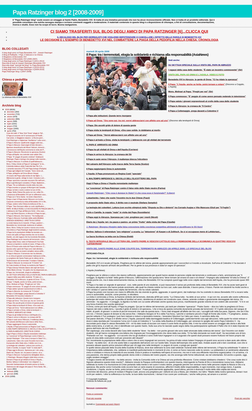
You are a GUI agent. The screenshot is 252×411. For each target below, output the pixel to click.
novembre (11, 114)
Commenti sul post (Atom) (108, 404)
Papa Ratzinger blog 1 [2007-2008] (16, 71)
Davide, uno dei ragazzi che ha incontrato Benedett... (26, 237)
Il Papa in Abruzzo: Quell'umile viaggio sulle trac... (25, 143)
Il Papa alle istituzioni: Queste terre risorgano (23, 298)
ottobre (10, 117)
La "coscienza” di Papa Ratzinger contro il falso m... (25, 336)
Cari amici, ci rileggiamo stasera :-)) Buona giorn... (25, 138)
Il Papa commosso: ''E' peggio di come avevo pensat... (26, 286)
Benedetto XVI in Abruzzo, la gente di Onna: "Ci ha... (26, 279)
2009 (7, 109)
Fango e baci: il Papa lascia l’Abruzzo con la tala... (25, 199)
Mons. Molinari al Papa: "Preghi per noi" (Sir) (23, 284)
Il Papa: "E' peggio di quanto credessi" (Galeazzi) (24, 157)
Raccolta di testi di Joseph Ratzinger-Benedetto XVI (23, 63)
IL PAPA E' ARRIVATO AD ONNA (18, 312)
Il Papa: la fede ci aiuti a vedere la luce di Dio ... (24, 190)
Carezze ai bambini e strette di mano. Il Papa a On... (26, 244)
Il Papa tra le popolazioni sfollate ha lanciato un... (24, 232)
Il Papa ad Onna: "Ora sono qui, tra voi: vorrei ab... (25, 301)
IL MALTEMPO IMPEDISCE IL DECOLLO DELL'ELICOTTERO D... (31, 329)
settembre (11, 119)
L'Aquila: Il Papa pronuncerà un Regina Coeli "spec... (26, 327)
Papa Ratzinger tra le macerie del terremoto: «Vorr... (26, 239)
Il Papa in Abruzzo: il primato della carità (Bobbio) (25, 218)
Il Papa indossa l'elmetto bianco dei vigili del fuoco (25, 268)
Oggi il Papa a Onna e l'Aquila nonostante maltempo (26, 334)
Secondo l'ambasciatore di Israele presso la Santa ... (26, 364)
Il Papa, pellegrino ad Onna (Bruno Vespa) (22, 173)
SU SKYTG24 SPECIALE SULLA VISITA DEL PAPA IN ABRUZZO (31, 275)
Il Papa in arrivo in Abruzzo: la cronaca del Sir (23, 317)
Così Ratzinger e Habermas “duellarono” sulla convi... (26, 140)
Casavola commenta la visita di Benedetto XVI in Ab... (26, 202)
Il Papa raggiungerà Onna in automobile (21, 324)
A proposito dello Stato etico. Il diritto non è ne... (24, 343)
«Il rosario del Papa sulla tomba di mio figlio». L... (25, 176)
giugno (10, 126)
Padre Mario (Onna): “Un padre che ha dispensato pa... (27, 270)
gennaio (10, 374)
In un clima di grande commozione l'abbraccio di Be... (26, 256)
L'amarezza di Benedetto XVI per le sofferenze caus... (26, 195)
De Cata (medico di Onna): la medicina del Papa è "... (26, 265)
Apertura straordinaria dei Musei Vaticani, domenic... (26, 147)
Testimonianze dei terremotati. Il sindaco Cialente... (25, 261)
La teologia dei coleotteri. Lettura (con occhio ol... (25, 345)
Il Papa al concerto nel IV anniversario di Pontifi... (25, 136)
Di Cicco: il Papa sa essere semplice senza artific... (25, 251)
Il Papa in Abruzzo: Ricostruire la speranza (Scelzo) (25, 152)
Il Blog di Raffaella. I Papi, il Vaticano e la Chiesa (22, 55)
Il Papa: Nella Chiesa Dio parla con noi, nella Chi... (25, 192)
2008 (7, 376)
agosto (10, 121)
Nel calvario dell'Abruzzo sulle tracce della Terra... (25, 322)
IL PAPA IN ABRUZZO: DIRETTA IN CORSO (23, 331)
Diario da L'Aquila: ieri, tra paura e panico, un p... (24, 353)
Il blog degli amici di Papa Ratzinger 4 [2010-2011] (23, 67)
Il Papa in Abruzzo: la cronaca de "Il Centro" (22, 291)
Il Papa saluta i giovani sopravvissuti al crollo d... (24, 289)
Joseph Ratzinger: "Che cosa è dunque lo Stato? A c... (26, 338)
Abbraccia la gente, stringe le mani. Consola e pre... (25, 178)
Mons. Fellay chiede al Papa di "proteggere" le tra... (25, 164)
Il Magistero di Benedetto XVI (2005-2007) (19, 59)
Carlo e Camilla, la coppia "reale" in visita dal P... (24, 348)
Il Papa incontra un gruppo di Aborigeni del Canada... (26, 187)
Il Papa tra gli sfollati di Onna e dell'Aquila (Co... (24, 315)
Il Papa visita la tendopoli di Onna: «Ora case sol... (25, 305)
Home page (168, 398)
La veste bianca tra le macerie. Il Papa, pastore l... (25, 223)
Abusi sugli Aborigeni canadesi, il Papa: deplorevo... (25, 183)
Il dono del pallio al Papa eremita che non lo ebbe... (25, 235)
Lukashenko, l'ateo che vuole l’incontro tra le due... (25, 341)
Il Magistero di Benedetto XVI (14, 57)
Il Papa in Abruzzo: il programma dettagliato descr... (25, 355)
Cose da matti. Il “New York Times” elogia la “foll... (25, 133)
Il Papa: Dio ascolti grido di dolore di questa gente (25, 303)
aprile (9, 131)
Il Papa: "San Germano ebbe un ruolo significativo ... (26, 206)
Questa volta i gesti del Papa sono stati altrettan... (25, 249)
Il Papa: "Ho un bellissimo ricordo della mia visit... (25, 185)
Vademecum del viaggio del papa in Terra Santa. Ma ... (27, 367)
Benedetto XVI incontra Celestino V (19, 296)
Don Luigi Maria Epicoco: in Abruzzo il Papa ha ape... (26, 213)
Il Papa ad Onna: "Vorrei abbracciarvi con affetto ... (25, 308)
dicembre (11, 112)
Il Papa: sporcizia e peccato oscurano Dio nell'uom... (26, 180)
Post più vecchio (242, 398)
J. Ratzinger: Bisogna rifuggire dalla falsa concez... (25, 357)
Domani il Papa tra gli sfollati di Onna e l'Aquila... (24, 360)
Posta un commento (94, 394)
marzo (10, 369)
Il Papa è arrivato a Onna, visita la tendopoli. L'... (24, 310)
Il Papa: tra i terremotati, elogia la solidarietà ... (23, 272)
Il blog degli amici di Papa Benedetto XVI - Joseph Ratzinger (27, 53)
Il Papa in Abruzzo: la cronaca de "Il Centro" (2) (24, 263)
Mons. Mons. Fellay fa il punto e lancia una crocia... (25, 228)
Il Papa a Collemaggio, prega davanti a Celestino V (25, 294)
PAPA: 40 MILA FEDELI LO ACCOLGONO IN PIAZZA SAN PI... (30, 209)
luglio (9, 124)
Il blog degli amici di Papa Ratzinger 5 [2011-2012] (23, 61)
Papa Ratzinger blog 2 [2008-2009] (58, 12)
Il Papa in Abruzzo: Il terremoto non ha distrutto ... (25, 253)
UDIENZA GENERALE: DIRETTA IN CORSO (23, 220)
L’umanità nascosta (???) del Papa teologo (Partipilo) (26, 169)
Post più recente (93, 398)
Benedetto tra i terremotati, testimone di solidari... (24, 225)
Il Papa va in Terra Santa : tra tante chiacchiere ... (25, 197)
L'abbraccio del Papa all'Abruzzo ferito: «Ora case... (25, 211)
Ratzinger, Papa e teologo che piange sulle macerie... (26, 159)
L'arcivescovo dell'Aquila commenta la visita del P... (25, 150)
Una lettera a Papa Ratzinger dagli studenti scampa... (26, 230)
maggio (10, 128)
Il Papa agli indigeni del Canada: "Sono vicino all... (25, 171)
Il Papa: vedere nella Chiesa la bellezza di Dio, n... (25, 204)
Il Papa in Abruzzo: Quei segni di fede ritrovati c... (25, 145)
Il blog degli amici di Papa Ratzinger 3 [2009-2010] (23, 69)
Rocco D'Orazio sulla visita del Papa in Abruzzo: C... (26, 246)
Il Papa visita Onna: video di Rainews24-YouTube (25, 242)
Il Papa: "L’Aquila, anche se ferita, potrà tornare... (24, 282)
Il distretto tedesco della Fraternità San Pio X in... (24, 166)
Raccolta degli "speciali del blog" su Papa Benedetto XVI (25, 65)
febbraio (10, 371)
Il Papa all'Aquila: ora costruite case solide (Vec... (25, 154)
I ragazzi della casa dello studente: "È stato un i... (25, 277)
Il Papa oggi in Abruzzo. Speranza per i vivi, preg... (25, 350)
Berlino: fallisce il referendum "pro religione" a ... (24, 362)
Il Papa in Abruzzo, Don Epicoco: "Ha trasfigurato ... (25, 216)
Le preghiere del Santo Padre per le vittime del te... (25, 258)
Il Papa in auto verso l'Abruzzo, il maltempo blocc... (25, 319)
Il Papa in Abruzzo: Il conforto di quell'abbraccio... (25, 161)
